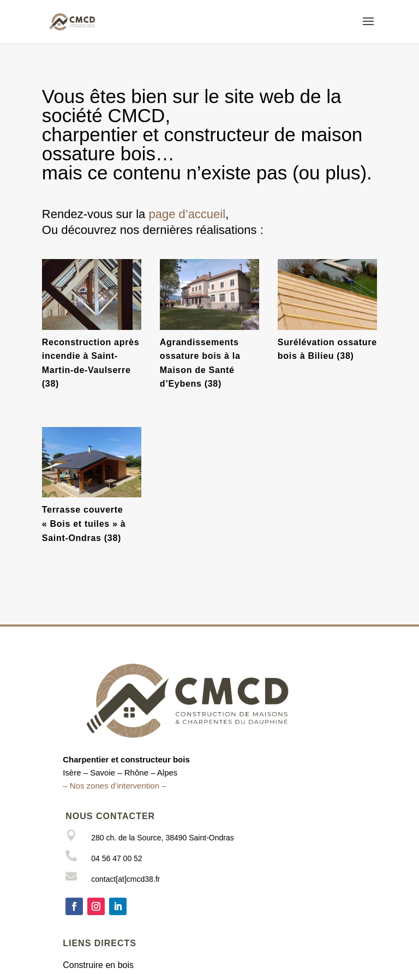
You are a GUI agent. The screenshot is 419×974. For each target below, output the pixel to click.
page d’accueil (186, 214)
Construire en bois (98, 965)
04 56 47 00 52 (116, 858)
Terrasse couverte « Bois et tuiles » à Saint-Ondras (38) (84, 523)
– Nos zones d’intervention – (114, 785)
